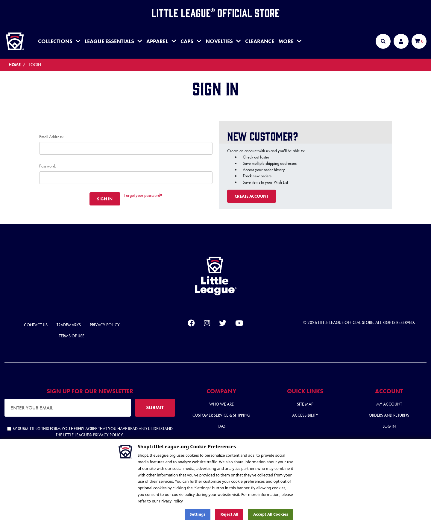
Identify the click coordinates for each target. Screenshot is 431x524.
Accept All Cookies (270, 514)
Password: (47, 166)
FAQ (221, 426)
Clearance (259, 41)
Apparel (161, 41)
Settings (198, 514)
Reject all (229, 514)
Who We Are (221, 404)
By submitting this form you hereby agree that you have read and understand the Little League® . (90, 432)
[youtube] (239, 324)
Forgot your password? (143, 195)
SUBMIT (155, 407)
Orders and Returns (389, 415)
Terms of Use (71, 336)
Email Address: (51, 136)
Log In (389, 426)
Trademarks (69, 325)
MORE (290, 41)
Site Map (305, 404)
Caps (190, 41)
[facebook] (191, 324)
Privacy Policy (105, 325)
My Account (389, 404)
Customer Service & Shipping (221, 415)
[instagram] (207, 324)
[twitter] (223, 324)
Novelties (223, 41)
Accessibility (305, 415)
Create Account (251, 196)
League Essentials (113, 41)
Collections (59, 41)
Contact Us (36, 325)
